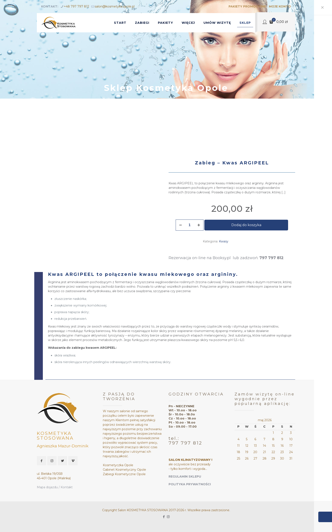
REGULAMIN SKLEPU (185, 476)
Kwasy (223, 241)
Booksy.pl (223, 257)
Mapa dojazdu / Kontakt (55, 487)
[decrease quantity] (180, 225)
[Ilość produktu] (189, 225)
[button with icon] (41, 460)
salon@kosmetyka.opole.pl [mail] (115, 6)
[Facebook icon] (163, 517)
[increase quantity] (198, 225)
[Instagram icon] (168, 517)
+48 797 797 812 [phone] (76, 6)
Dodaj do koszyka (246, 225)
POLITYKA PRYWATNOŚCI (190, 484)
